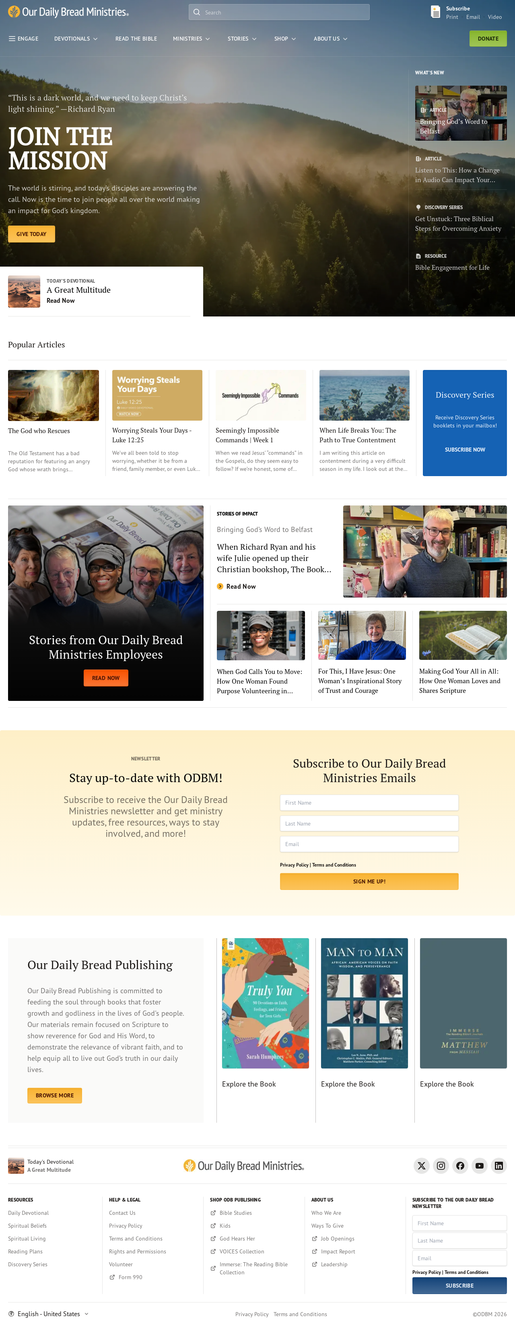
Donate (488, 38)
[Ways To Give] (355, 1226)
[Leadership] (355, 1264)
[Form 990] (153, 1277)
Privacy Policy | (295, 865)
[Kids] (254, 1226)
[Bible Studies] (254, 1213)
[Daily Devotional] (52, 1213)
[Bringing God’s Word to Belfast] (461, 113)
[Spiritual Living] (52, 1239)
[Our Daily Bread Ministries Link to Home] (68, 12)
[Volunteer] (153, 1264)
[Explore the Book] (262, 1030)
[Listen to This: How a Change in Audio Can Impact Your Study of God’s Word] (461, 170)
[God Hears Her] (254, 1239)
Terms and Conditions (334, 865)
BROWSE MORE (55, 1095)
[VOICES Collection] (254, 1251)
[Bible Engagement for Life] (461, 262)
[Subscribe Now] (465, 423)
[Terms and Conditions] (153, 1239)
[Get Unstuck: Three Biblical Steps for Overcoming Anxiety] (461, 218)
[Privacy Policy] (153, 1226)
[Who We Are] (355, 1213)
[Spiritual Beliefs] (52, 1226)
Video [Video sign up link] (495, 16)
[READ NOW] (106, 603)
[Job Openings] (355, 1239)
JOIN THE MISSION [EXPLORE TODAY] (60, 148)
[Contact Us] (153, 1213)
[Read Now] (362, 551)
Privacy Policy (252, 1314)
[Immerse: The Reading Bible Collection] (254, 1268)
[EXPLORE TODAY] (31, 234)
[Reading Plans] (52, 1251)
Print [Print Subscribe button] (452, 16)
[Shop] (286, 38)
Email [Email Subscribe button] (473, 16)
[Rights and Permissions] (153, 1251)
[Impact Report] (355, 1251)
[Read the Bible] (136, 38)
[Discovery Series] (52, 1264)
